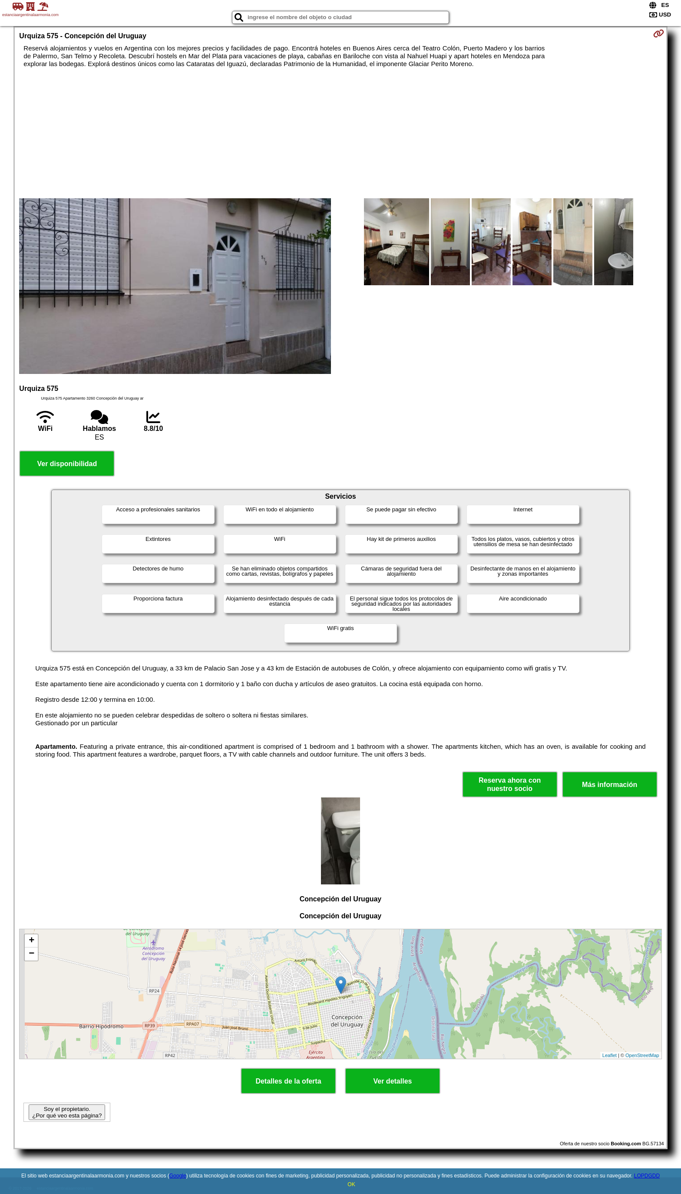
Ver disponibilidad (67, 463)
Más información (609, 784)
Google (177, 1176)
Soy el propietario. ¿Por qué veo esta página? (67, 1112)
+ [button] (31, 940)
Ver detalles (393, 1081)
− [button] (31, 954)
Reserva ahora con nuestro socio (510, 784)
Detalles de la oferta (288, 1081)
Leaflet (609, 1055)
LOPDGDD (647, 1176)
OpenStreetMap (642, 1055)
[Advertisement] (340, 133)
